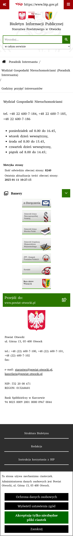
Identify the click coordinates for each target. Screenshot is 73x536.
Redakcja (36, 446)
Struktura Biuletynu (36, 433)
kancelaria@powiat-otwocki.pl (23, 374)
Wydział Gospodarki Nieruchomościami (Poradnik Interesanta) (36, 72)
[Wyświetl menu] (68, 4)
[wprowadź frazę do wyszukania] (33, 39)
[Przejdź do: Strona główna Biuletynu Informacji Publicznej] (4, 62)
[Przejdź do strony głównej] (36, 22)
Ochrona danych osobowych (36, 497)
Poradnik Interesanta (23, 62)
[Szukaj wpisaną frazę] (66, 39)
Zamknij (36, 529)
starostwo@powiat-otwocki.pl (33, 369)
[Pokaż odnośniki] (4, 4)
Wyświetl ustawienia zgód (36, 506)
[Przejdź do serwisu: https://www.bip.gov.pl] (36, 4)
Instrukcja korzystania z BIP (36, 459)
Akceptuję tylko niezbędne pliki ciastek (36, 517)
